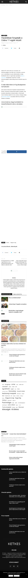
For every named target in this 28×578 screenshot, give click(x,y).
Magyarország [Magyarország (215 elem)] (9, 398)
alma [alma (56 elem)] (3, 384)
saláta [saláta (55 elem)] (16, 402)
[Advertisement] (14, 20)
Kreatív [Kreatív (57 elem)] (14, 395)
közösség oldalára (6, 96)
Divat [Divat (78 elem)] (13, 386)
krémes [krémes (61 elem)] (17, 395)
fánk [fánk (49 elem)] (15, 389)
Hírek (7, 5)
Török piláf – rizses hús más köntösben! (13, 434)
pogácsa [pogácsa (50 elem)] (14, 400)
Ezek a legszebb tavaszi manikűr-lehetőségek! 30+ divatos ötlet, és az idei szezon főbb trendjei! (21, 262)
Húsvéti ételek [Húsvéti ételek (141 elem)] (21, 391)
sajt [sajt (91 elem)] (13, 402)
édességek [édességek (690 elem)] (6, 409)
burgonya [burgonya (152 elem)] (7, 384)
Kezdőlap (3, 5)
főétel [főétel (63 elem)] (18, 389)
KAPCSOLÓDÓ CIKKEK (6, 294)
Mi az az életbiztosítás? (15, 297)
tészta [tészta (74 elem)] (13, 407)
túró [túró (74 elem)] (17, 407)
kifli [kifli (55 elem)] (11, 395)
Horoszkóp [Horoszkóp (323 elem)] (12, 391)
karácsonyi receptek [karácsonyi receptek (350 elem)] (9, 393)
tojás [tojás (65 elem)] (17, 405)
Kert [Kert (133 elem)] (3, 395)
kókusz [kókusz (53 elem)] (21, 395)
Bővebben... (16, 575)
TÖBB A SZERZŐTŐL (17, 294)
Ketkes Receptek (4, 341)
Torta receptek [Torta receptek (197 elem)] (6, 407)
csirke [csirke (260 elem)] (13, 384)
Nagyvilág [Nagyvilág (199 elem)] (18, 398)
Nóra (2, 347)
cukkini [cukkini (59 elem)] (10, 386)
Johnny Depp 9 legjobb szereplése (18, 304)
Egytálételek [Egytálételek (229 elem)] (6, 389)
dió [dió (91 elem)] (16, 386)
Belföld (10, 5)
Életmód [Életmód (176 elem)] (21, 407)
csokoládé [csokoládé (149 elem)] (5, 386)
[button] (26, 2)
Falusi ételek (4, 431)
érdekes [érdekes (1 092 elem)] (15, 409)
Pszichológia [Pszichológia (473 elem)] (6, 402)
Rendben (11, 575)
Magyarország (13, 242)
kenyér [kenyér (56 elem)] (23, 393)
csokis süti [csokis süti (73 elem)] (21, 384)
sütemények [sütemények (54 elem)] (4, 404)
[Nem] (26, 574)
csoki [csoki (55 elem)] (17, 384)
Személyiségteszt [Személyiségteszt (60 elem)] (21, 402)
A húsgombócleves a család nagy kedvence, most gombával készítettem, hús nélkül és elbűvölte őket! (7, 262)
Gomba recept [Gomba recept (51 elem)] (5, 391)
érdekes (7, 242)
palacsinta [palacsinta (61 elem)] (9, 400)
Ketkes (4, 45)
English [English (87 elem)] (12, 389)
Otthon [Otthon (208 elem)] (4, 400)
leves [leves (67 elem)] (3, 398)
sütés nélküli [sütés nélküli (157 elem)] (11, 405)
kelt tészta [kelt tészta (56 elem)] (19, 393)
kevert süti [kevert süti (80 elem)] (7, 395)
